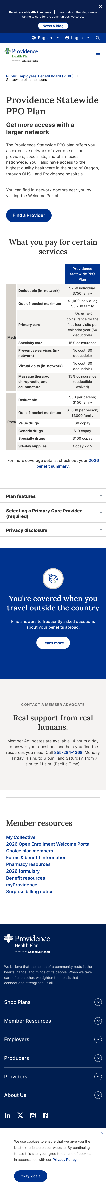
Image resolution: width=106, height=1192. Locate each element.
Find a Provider (29, 215)
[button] (98, 55)
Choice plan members (29, 850)
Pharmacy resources (28, 864)
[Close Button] (100, 6)
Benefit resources (25, 878)
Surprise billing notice (30, 891)
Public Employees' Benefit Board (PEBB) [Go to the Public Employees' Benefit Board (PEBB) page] (40, 76)
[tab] (53, 495)
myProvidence (21, 884)
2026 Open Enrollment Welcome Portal (48, 844)
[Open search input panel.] (98, 37)
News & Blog (53, 26)
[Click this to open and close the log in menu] (77, 37)
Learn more (53, 642)
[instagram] (32, 1115)
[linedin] (7, 1115)
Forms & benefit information (36, 857)
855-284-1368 (68, 752)
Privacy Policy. (65, 1159)
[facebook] (45, 1115)
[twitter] (20, 1115)
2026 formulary (23, 871)
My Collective (21, 837)
